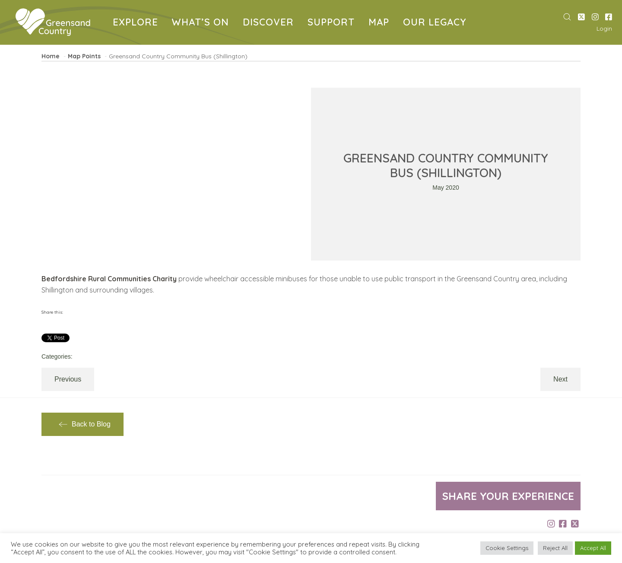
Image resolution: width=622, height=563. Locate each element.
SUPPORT (333, 23)
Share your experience (508, 496)
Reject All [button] (555, 547)
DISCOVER (270, 23)
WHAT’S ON (202, 23)
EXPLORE (137, 23)
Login (604, 28)
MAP (380, 23)
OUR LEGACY (436, 23)
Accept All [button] (593, 547)
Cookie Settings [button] (507, 547)
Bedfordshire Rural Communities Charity (109, 278)
